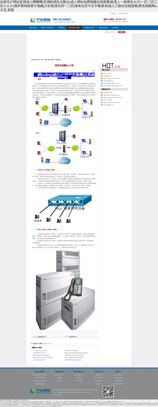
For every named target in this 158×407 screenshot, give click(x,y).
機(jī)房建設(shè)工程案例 (40, 374)
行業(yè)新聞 (118, 377)
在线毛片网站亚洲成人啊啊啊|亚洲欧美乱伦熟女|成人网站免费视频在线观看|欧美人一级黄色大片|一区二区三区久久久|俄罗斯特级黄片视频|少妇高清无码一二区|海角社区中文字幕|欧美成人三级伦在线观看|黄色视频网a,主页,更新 (78, 6)
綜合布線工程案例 (40, 377)
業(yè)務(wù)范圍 (74, 27)
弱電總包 (57, 59)
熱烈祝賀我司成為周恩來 (71, 350)
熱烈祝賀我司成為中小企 (40, 353)
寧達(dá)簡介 (98, 374)
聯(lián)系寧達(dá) (98, 377)
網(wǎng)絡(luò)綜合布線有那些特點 (43, 357)
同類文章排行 (106, 70)
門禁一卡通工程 (108, 73)
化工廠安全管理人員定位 (40, 350)
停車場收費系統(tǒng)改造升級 (73, 360)
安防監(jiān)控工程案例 (40, 381)
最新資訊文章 (106, 89)
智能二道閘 (59, 381)
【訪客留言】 (113, 13)
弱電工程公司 (47, 343)
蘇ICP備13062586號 (91, 389)
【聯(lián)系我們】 (123, 13)
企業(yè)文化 (98, 381)
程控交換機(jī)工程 (109, 81)
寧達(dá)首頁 (33, 27)
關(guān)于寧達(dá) (47, 27)
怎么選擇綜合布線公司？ (40, 360)
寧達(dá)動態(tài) (118, 374)
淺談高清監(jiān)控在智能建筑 (41, 355)
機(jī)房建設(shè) (59, 374)
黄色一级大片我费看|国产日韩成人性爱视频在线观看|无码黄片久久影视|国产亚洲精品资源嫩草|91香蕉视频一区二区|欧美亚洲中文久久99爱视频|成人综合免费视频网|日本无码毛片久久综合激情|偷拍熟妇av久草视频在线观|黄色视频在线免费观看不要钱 (78, 404)
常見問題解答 (118, 381)
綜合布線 (115, 27)
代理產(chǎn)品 (89, 27)
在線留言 (98, 384)
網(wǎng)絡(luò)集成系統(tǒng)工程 (113, 85)
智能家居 (61, 27)
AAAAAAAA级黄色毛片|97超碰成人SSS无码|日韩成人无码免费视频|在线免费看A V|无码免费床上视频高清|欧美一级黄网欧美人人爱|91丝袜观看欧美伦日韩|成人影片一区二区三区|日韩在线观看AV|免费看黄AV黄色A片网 (59, 403)
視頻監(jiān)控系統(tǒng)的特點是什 (74, 355)
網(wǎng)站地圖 (58, 395)
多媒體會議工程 (72, 337)
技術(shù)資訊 (103, 27)
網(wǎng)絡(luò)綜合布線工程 (112, 78)
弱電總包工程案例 (40, 384)
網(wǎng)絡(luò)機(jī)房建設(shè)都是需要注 (77, 353)
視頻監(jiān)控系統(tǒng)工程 (111, 83)
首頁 (42, 59)
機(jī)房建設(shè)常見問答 (118, 384)
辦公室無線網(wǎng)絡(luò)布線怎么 (74, 357)
